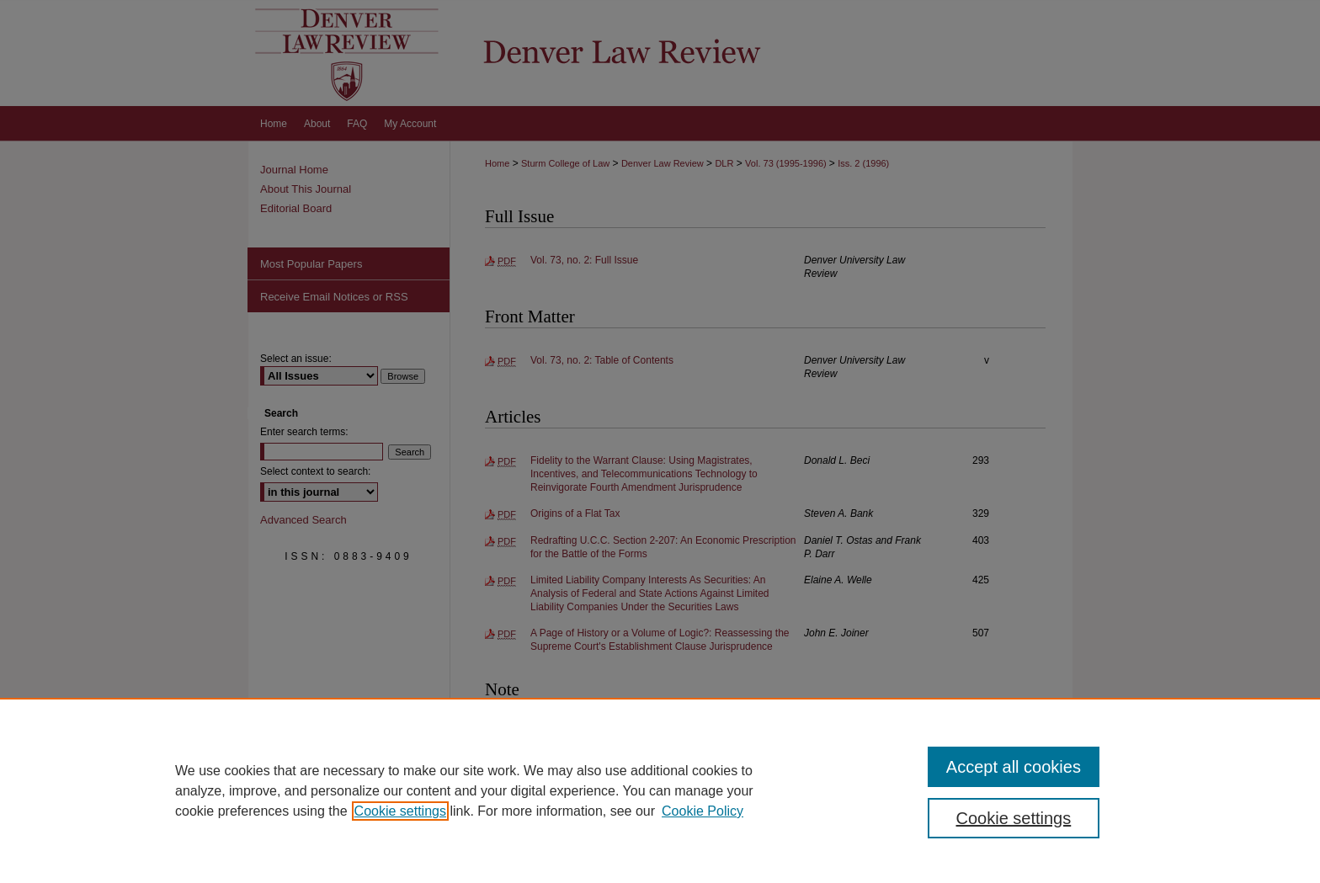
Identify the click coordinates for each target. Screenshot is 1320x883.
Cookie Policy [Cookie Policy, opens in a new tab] (702, 811)
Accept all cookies (1013, 767)
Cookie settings (400, 811)
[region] (660, 790)
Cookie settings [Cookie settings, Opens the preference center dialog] (1014, 818)
